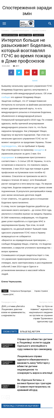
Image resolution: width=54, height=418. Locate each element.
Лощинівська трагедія (7, 345)
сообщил (5, 97)
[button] (50, 23)
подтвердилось (9, 146)
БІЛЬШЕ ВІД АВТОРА (30, 331)
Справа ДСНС (38, 35)
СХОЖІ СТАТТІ (10, 331)
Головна (5, 30)
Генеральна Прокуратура (20, 291)
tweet (35, 80)
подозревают (8, 157)
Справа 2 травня (39, 30)
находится (39, 150)
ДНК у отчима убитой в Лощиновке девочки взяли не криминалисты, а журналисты (13, 311)
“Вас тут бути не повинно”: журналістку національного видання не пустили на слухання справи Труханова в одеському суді (41, 314)
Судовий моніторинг (20, 30)
